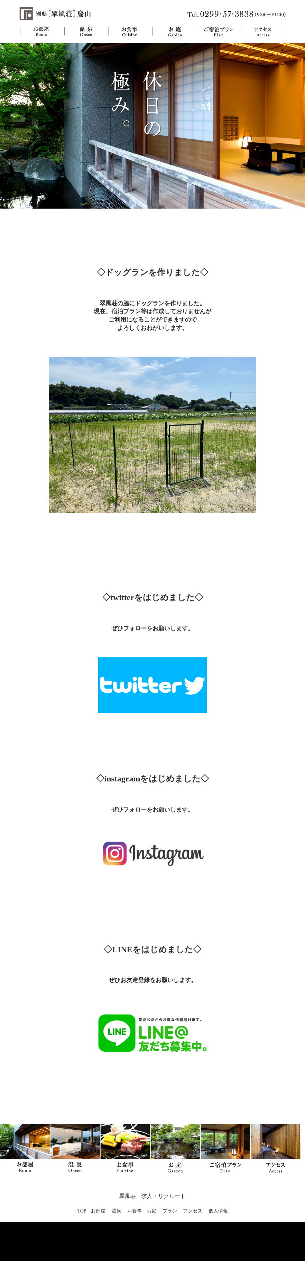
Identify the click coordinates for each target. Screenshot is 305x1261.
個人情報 (218, 1211)
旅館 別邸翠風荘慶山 (55, 14)
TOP (81, 1211)
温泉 (86, 31)
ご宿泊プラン (219, 31)
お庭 (174, 31)
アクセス (263, 31)
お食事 (130, 31)
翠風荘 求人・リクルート (152, 1196)
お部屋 (41, 31)
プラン (170, 1211)
